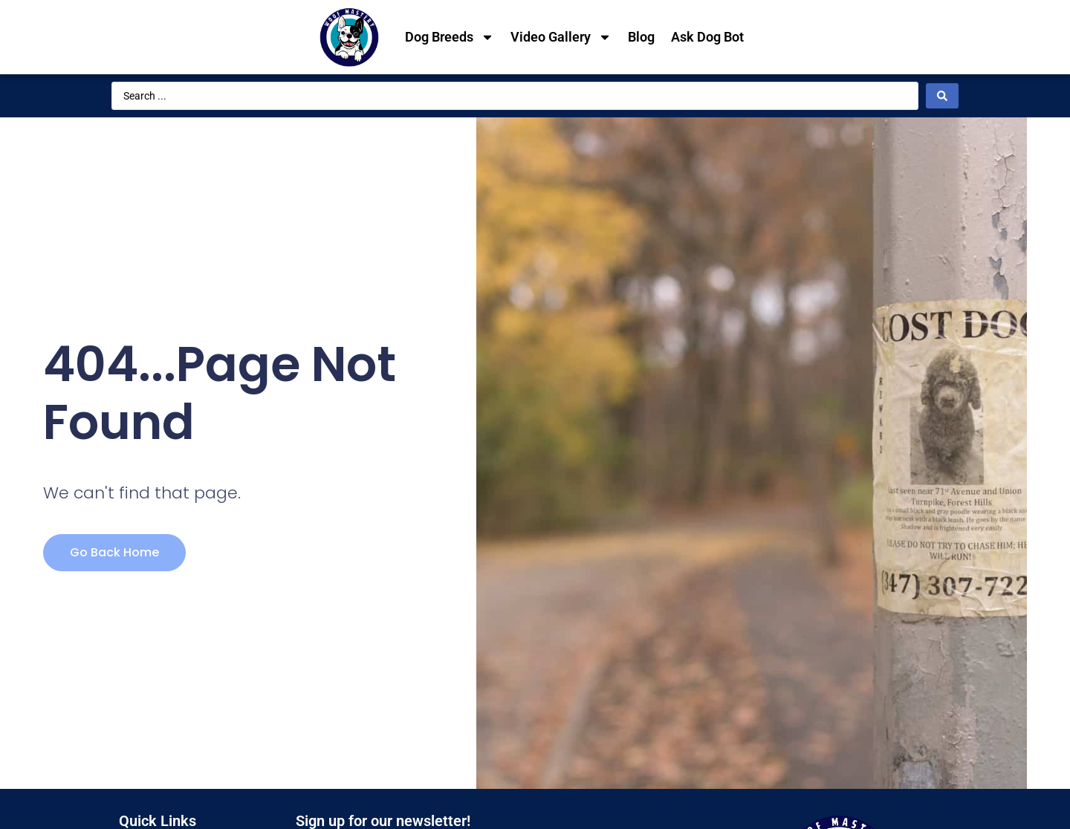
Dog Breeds (449, 37)
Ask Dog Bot (707, 37)
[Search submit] (942, 95)
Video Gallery (561, 37)
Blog (641, 37)
